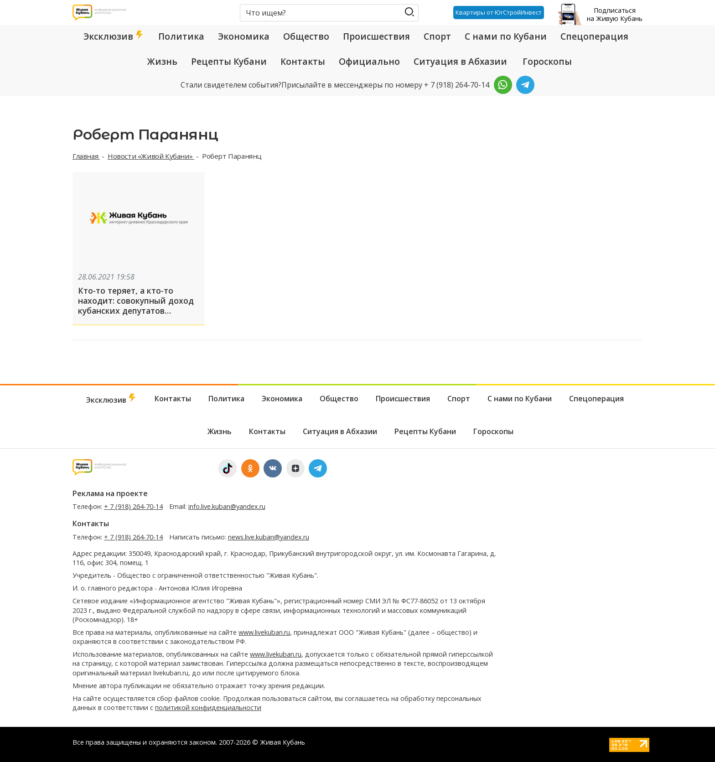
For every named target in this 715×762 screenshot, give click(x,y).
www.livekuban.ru (264, 632)
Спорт (437, 36)
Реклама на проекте (110, 493)
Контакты (302, 61)
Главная (86, 156)
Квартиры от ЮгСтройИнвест (499, 12)
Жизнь (162, 61)
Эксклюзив (114, 36)
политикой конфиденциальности (208, 707)
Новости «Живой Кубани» (151, 156)
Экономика (243, 36)
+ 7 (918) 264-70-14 (133, 506)
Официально (369, 61)
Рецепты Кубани (229, 61)
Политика (181, 36)
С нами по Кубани (506, 36)
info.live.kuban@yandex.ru (226, 506)
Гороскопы (547, 61)
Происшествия (376, 36)
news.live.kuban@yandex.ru (268, 537)
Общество (306, 36)
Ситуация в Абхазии (460, 61)
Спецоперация (594, 36)
